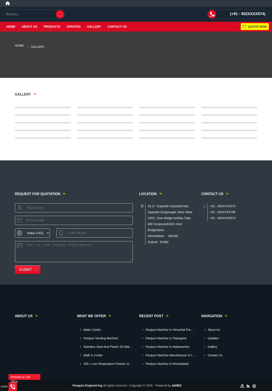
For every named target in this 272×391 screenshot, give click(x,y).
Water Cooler (92, 329)
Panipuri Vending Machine (101, 338)
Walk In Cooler (93, 355)
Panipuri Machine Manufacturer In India (170, 355)
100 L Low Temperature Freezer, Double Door (108, 363)
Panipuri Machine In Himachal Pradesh (170, 329)
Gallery (94, 26)
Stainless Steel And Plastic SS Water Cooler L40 (108, 346)
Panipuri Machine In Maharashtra (167, 346)
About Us (29, 26)
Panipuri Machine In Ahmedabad (167, 363)
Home (10, 26)
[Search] (60, 14)
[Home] (7, 3)
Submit (25, 269)
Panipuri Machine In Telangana (166, 338)
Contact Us (117, 26)
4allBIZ (177, 385)
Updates (74, 26)
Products (52, 26)
